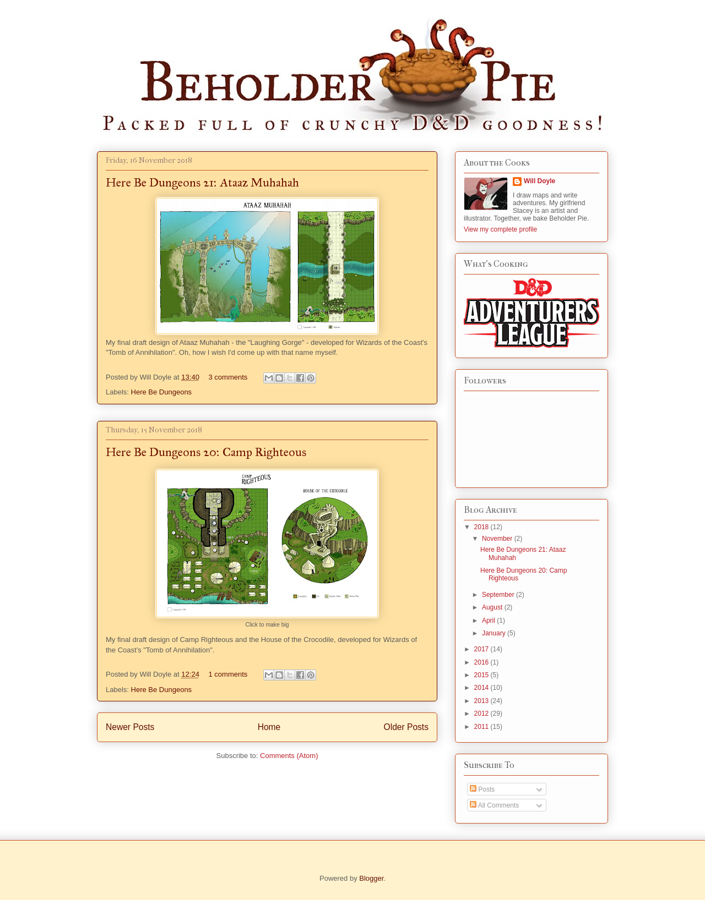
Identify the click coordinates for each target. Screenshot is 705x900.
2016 (482, 662)
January (494, 633)
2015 (482, 675)
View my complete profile (500, 229)
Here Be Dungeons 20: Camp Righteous (206, 451)
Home (269, 727)
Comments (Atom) (289, 755)
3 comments (228, 377)
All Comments (494, 805)
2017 (482, 649)
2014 (482, 688)
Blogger (371, 878)
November (498, 538)
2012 (482, 713)
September (499, 595)
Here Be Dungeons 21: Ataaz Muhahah (202, 182)
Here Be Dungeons (161, 392)
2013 (482, 701)
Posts (482, 789)
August (493, 607)
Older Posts (406, 727)
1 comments (228, 674)
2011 (482, 727)
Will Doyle (539, 181)
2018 (482, 527)
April (489, 620)
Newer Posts (130, 727)
